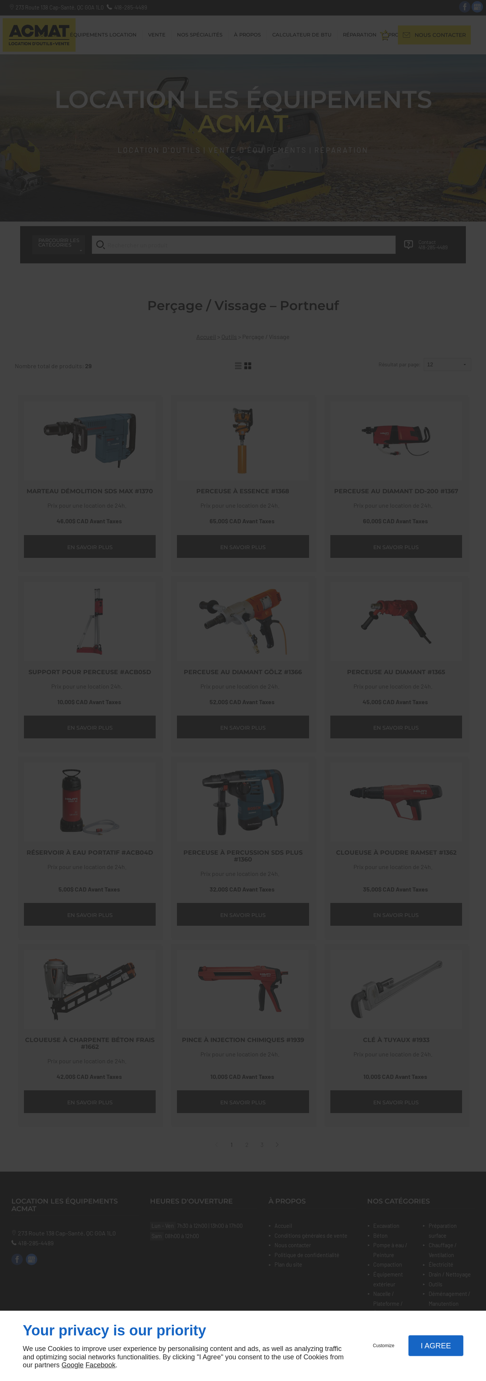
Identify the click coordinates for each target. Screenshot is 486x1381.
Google (73, 1365)
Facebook (100, 1365)
